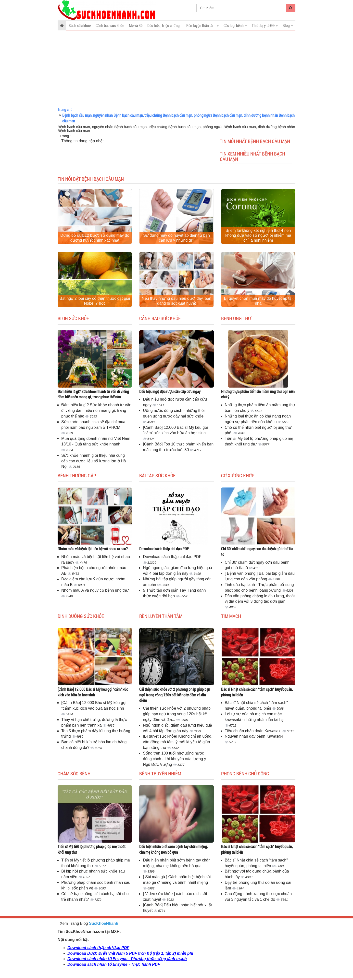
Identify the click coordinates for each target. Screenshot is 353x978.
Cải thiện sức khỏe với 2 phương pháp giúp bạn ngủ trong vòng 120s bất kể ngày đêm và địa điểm (174, 695)
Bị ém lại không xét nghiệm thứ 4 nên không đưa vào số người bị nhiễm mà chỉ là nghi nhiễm (258, 235)
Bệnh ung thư (236, 318)
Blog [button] (288, 25)
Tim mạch (231, 616)
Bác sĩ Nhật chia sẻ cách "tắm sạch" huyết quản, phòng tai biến (257, 692)
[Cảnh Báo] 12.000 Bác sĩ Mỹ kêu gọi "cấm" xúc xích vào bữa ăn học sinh (93, 692)
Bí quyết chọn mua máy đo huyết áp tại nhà (258, 300)
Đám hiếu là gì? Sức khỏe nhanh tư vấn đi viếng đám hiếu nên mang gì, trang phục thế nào (93, 394)
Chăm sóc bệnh (74, 773)
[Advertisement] (176, 68)
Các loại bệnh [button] (235, 25)
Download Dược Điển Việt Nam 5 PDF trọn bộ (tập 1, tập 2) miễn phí (130, 953)
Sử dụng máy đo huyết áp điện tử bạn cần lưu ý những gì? (176, 237)
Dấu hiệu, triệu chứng (163, 25)
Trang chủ (65, 109)
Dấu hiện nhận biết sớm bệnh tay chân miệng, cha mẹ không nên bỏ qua (173, 849)
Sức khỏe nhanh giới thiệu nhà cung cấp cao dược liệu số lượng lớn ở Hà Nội (93, 461)
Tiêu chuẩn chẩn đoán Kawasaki (253, 731)
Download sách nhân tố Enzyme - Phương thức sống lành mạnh (127, 959)
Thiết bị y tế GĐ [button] (265, 25)
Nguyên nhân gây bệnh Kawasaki (254, 736)
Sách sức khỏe (80, 25)
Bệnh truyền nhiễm (160, 773)
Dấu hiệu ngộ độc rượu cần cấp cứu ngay (170, 391)
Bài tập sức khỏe (157, 475)
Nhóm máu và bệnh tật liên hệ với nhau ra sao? (93, 548)
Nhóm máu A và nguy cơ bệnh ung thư (95, 590)
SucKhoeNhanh (103, 923)
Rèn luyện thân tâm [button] (202, 25)
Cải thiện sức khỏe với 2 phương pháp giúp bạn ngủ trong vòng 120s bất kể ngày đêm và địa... (176, 714)
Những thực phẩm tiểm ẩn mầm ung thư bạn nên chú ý (258, 394)
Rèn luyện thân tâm (160, 616)
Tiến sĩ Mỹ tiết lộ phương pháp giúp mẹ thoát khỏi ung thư (92, 849)
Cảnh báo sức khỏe (110, 25)
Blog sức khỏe (73, 318)
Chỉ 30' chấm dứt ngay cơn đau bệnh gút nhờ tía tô (257, 551)
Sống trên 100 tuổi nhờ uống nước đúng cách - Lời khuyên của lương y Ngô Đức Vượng (174, 759)
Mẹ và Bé (135, 25)
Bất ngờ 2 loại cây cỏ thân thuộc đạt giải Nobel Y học (95, 300)
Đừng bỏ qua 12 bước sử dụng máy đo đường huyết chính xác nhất (94, 237)
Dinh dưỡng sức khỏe (81, 616)
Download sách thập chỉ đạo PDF (164, 548)
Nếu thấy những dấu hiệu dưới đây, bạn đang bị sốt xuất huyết (176, 300)
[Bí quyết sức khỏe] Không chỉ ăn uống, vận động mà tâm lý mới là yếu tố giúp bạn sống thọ (177, 742)
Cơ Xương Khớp (237, 475)
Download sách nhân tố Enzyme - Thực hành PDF (113, 964)
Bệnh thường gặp (77, 475)
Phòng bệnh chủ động (245, 773)
